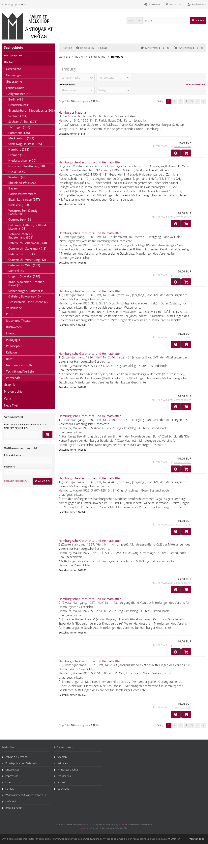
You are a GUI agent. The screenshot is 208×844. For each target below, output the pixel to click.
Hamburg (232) (18, 149)
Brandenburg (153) (21, 105)
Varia (7, 398)
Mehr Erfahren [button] (172, 838)
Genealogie (13, 75)
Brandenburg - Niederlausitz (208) (31, 110)
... (198, 101)
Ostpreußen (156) (20, 219)
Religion (11, 352)
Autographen (13, 55)
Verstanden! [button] (196, 838)
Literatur (12, 333)
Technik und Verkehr (20, 371)
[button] (134, 20)
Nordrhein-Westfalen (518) (26, 166)
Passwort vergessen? (15, 480)
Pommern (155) (19, 133)
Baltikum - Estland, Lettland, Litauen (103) (27, 226)
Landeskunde (15, 88)
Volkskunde (14, 308)
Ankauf (60, 782)
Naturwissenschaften (20, 365)
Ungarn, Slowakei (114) (24, 276)
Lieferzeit (9, 801)
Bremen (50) (16, 155)
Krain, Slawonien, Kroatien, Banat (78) (26, 283)
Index (7, 782)
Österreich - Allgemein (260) (27, 243)
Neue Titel (11, 405)
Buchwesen (14, 327)
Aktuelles (61, 763)
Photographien (14, 391)
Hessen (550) (17, 172)
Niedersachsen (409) (22, 160)
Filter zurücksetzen (195, 84)
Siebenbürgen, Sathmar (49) (27, 291)
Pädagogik (13, 340)
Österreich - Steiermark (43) (27, 248)
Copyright (61, 788)
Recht (10, 359)
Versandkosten (182, 146)
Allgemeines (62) (19, 94)
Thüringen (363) (19, 127)
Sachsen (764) (17, 116)
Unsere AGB (10, 769)
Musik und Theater (19, 321)
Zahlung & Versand (15, 757)
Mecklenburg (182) (21, 138)
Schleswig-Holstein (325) (25, 144)
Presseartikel (63, 776)
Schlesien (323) (18, 205)
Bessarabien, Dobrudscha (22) (28, 302)
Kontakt (66, 48)
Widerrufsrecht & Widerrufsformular (24, 795)
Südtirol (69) (16, 271)
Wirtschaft (13, 378)
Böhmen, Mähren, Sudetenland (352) (20, 235)
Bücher (9, 62)
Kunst (10, 314)
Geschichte (13, 69)
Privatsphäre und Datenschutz (21, 763)
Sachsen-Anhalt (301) (22, 122)
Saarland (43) (17, 177)
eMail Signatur (12, 807)
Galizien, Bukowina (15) (24, 296)
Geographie (14, 81)
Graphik (9, 384)
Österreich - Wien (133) (24, 265)
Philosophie (14, 346)
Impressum (85, 48)
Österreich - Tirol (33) (22, 254)
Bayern (13, 188)
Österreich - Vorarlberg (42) (27, 260)
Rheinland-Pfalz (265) (22, 183)
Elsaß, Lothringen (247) (24, 199)
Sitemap (60, 757)
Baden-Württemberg (22, 194)
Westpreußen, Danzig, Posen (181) (23, 212)
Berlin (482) (16, 99)
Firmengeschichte (66, 769)
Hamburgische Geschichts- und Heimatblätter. (90, 162)
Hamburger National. (73, 112)
